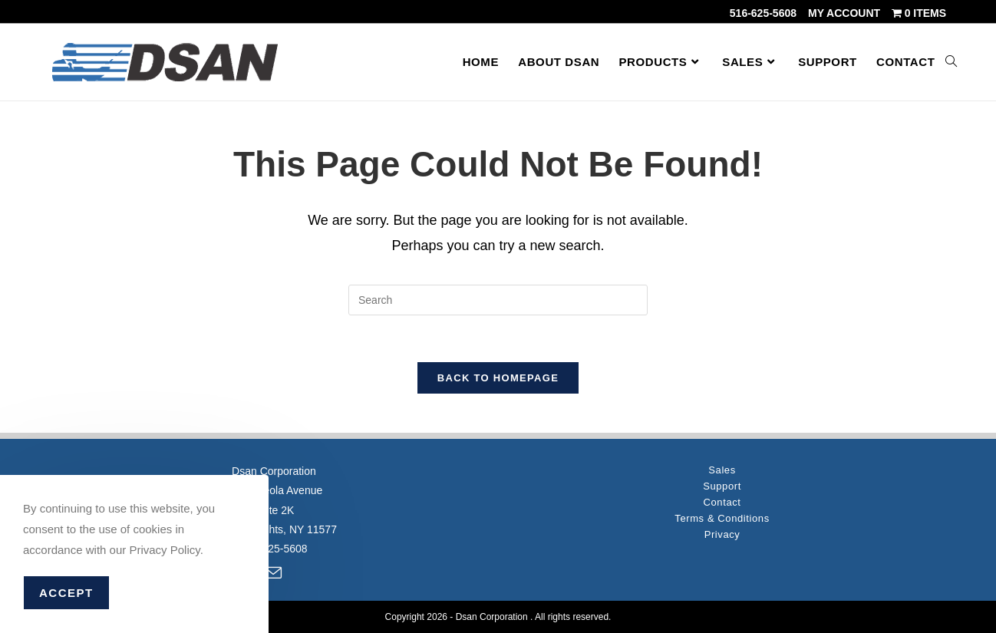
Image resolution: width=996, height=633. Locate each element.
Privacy (722, 534)
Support (722, 486)
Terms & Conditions (722, 518)
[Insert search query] (498, 300)
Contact (722, 502)
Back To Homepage (498, 378)
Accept (66, 592)
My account (844, 13)
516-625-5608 (763, 13)
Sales (722, 470)
